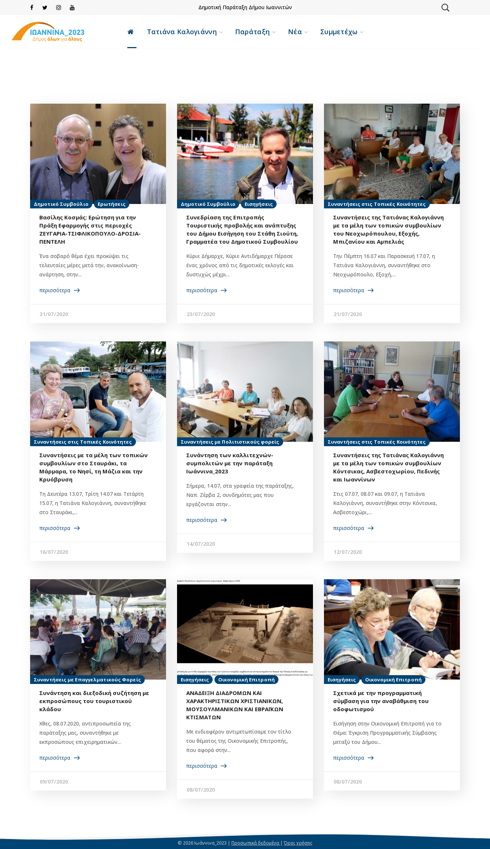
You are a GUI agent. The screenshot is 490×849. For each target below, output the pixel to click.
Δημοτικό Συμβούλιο (61, 204)
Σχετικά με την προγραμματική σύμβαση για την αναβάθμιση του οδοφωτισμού (381, 701)
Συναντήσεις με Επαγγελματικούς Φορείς (87, 679)
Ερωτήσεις (112, 204)
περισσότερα (54, 290)
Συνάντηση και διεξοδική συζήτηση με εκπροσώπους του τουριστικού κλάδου (94, 701)
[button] (445, 7)
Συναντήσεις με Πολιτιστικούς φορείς (230, 441)
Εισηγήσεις (259, 204)
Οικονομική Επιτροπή (246, 679)
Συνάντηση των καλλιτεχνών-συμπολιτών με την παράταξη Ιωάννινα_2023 (229, 463)
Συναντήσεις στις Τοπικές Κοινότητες (377, 204)
